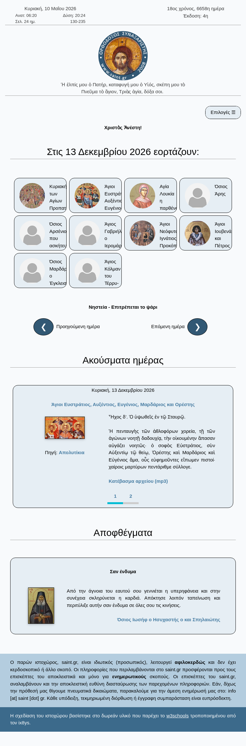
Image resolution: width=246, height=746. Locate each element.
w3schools (177, 715)
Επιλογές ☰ (223, 112)
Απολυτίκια (71, 452)
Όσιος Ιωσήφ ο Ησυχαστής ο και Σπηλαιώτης (168, 619)
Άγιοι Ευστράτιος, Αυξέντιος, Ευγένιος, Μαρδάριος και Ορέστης (123, 404)
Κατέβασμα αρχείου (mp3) (138, 481)
